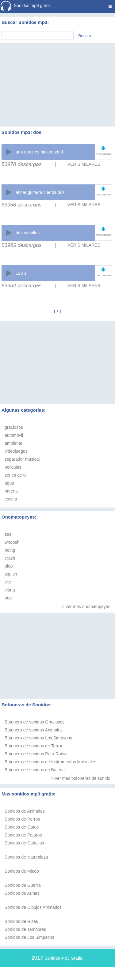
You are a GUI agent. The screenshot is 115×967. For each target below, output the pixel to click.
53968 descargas (21, 205)
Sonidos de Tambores (25, 929)
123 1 (21, 273)
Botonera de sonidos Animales (34, 729)
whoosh (12, 542)
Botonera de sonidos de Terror (33, 745)
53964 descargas (21, 286)
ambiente (13, 443)
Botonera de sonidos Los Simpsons (38, 737)
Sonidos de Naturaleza (26, 857)
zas (8, 534)
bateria (11, 491)
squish (11, 574)
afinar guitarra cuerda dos (40, 192)
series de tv (16, 475)
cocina (11, 499)
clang (10, 589)
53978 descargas (21, 164)
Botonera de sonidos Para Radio (36, 753)
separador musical (22, 459)
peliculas (13, 467)
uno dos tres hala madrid (39, 151)
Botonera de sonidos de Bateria (35, 769)
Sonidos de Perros (22, 819)
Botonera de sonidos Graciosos (34, 722)
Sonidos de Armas (22, 893)
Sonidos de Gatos (22, 827)
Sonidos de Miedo (22, 871)
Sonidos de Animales (25, 811)
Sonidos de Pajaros (23, 835)
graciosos (14, 427)
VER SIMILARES (83, 164)
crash (10, 558)
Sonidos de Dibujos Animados (33, 907)
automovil (14, 435)
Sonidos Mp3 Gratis (63, 958)
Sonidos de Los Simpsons (29, 937)
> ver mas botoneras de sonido (80, 778)
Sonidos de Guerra (23, 885)
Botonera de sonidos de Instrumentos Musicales (50, 761)
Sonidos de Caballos (24, 842)
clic (8, 582)
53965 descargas (21, 245)
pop (8, 597)
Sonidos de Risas (21, 921)
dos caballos (28, 232)
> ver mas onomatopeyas (86, 606)
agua (9, 483)
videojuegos (16, 451)
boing (10, 550)
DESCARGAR (103, 154)
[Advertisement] (58, 77)
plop (9, 566)
